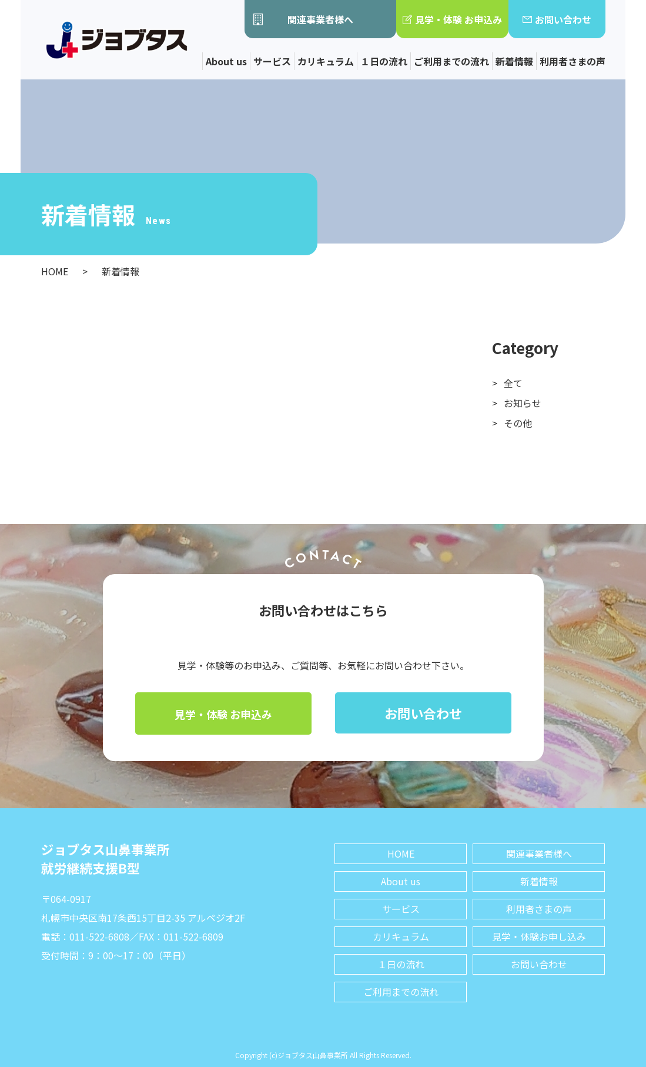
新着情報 (514, 61)
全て (513, 383)
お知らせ (522, 403)
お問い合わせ (557, 19)
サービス (272, 61)
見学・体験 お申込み (452, 19)
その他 (518, 423)
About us (226, 61)
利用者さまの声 (572, 61)
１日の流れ (383, 61)
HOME (400, 853)
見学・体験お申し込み (539, 936)
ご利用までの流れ (451, 61)
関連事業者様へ (303, 19)
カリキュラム (325, 61)
